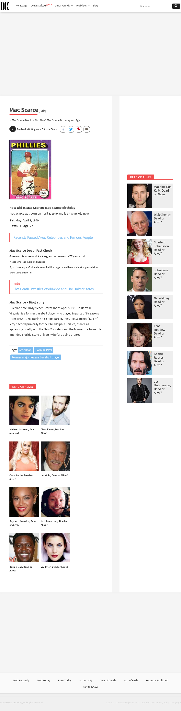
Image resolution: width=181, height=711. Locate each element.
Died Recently (21, 680)
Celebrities (83, 5)
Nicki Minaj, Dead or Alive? (162, 302)
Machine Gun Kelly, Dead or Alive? (163, 190)
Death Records (64, 5)
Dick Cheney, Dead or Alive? (162, 218)
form (29, 272)
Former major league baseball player (36, 357)
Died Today (43, 680)
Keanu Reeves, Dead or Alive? (159, 359)
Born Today (65, 680)
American (25, 350)
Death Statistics (38, 5)
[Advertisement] (90, 52)
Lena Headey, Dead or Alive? (159, 331)
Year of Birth (131, 680)
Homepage (21, 5)
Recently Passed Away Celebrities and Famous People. (53, 237)
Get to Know (90, 687)
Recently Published (157, 680)
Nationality (85, 680)
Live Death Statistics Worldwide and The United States (58, 286)
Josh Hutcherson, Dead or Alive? (162, 387)
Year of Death (108, 680)
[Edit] (42, 111)
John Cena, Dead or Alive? (161, 274)
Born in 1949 (43, 350)
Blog (95, 5)
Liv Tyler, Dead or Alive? (54, 566)
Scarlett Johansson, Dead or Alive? (162, 248)
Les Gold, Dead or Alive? (54, 475)
